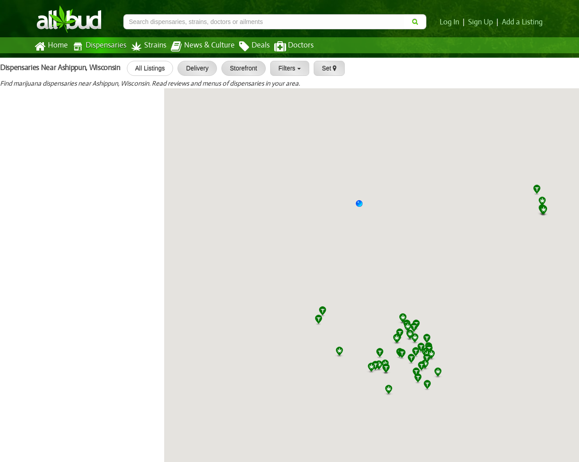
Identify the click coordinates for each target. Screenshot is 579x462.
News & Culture (197, 46)
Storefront (241, 68)
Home (51, 46)
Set (327, 68)
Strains (145, 46)
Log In (451, 22)
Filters (287, 68)
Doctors (286, 46)
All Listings (148, 68)
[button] (362, 206)
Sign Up (481, 22)
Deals (248, 46)
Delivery (195, 68)
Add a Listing (523, 22)
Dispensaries (97, 46)
